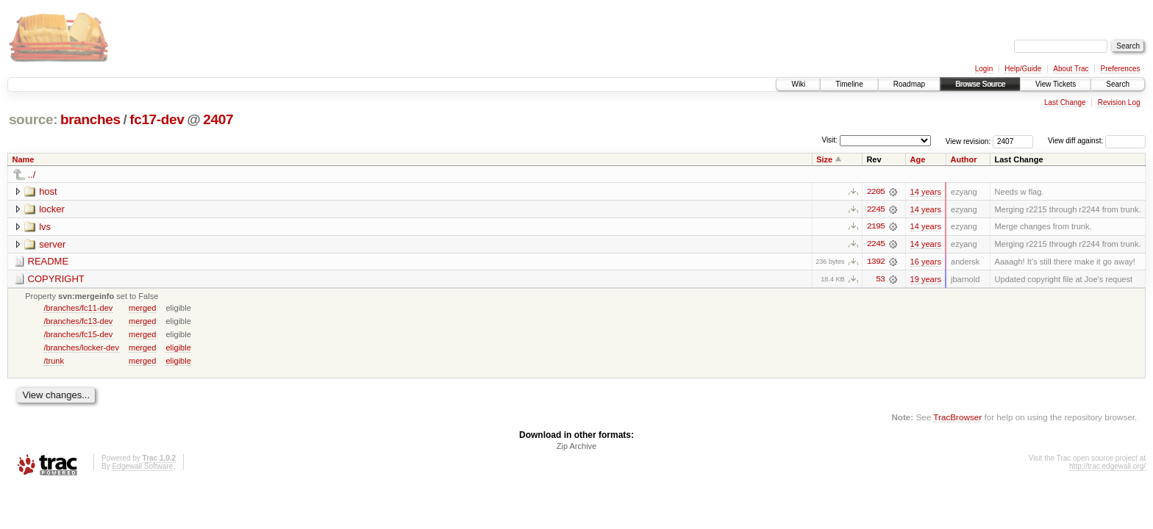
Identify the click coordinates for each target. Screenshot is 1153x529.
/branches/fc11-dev (78, 308)
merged (142, 308)
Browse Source (980, 84)
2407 (218, 119)
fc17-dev (156, 119)
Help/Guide (1022, 69)
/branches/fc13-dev (78, 321)
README (48, 261)
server (52, 244)
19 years (925, 280)
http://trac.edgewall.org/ (1107, 468)
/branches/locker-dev (81, 348)
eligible (177, 348)
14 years (925, 191)
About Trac (1070, 69)
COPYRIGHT (56, 279)
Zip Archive (576, 447)
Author (963, 159)
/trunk (53, 361)
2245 (876, 209)
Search (1117, 84)
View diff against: (1097, 141)
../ (32, 174)
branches (90, 119)
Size (824, 159)
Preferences (1120, 69)
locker (52, 209)
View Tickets (1055, 84)
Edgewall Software (142, 468)
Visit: (829, 140)
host (48, 191)
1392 (876, 262)
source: (33, 119)
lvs (45, 226)
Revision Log (1119, 102)
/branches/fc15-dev (78, 335)
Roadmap (909, 84)
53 (880, 280)
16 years (925, 262)
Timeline (849, 84)
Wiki (798, 84)
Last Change (1065, 102)
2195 (876, 227)
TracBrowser (957, 417)
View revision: (968, 141)
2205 (876, 192)
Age (918, 159)
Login (984, 69)
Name (24, 159)
